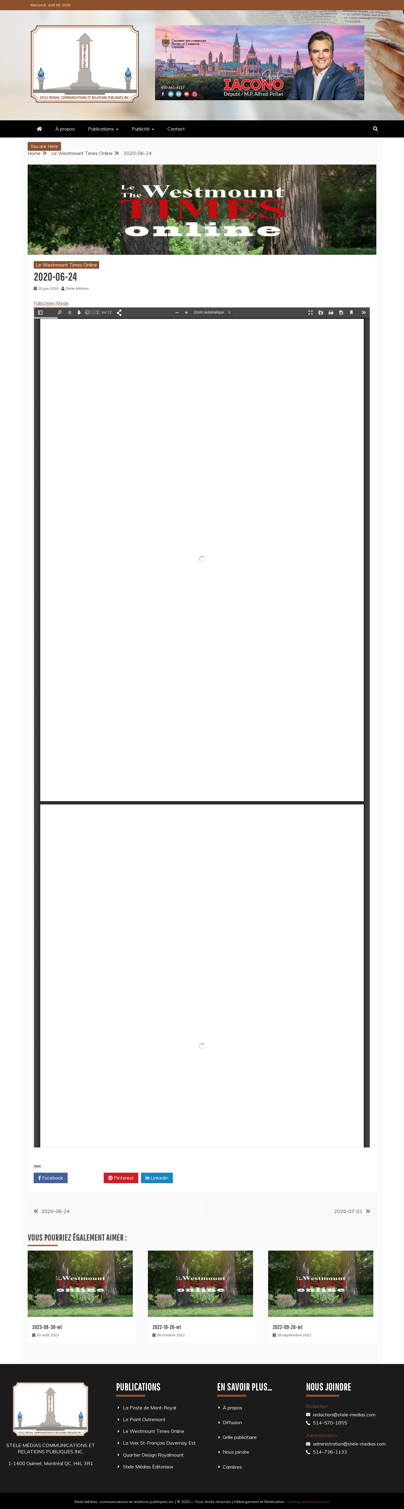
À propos (65, 129)
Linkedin (156, 1178)
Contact (176, 129)
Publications (101, 129)
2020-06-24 (55, 1211)
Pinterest (121, 1178)
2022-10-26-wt (166, 1327)
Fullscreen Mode (51, 303)
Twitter (85, 1178)
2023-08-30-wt (47, 1327)
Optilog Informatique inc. (308, 1501)
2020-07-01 (348, 1211)
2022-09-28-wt (287, 1327)
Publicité (141, 129)
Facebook (50, 1178)
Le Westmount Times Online (66, 265)
